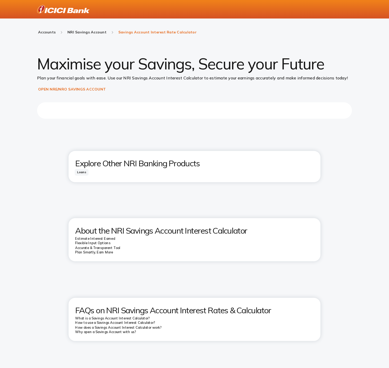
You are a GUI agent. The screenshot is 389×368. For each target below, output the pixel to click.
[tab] (82, 172)
